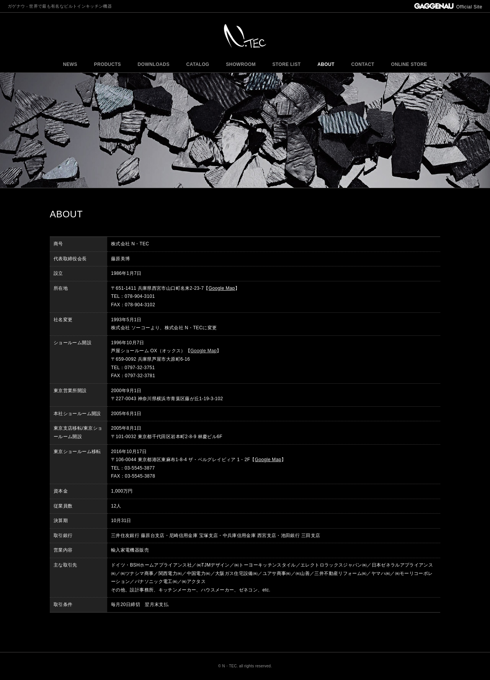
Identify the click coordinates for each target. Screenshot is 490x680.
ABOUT (325, 64)
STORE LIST (287, 64)
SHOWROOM (241, 64)
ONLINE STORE (409, 64)
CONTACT (362, 64)
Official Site (448, 7)
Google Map (222, 288)
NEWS (70, 64)
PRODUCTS (107, 64)
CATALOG (197, 64)
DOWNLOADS (154, 64)
